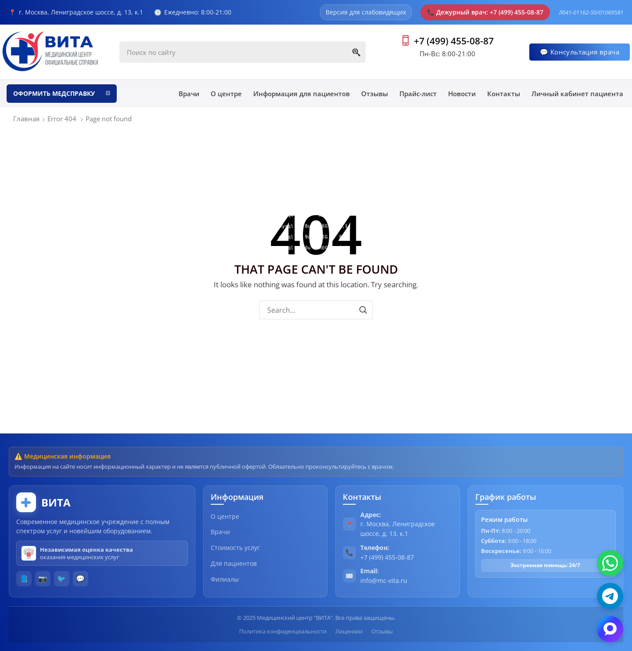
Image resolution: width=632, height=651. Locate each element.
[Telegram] (610, 596)
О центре (225, 516)
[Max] (610, 629)
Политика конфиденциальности (283, 631)
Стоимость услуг (235, 547)
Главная (26, 118)
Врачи (220, 532)
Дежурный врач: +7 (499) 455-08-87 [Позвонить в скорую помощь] (485, 12)
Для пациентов (234, 563)
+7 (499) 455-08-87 (454, 41)
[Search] (356, 52)
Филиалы (225, 579)
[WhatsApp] (610, 563)
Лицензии (349, 631)
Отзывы (382, 631)
